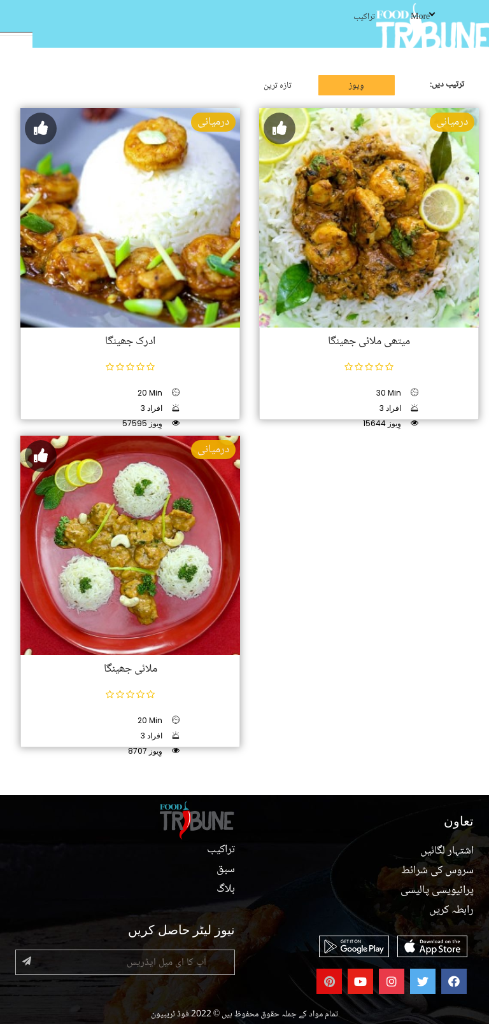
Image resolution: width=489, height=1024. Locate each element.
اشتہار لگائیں (447, 851)
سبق (225, 869)
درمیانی (213, 122)
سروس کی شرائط (437, 870)
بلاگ (225, 889)
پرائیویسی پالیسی (437, 890)
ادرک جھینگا (130, 341)
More (422, 17)
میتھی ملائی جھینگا (369, 341)
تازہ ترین (278, 85)
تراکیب (364, 17)
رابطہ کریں (451, 910)
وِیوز (356, 85)
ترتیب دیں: (447, 84)
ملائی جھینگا (130, 669)
